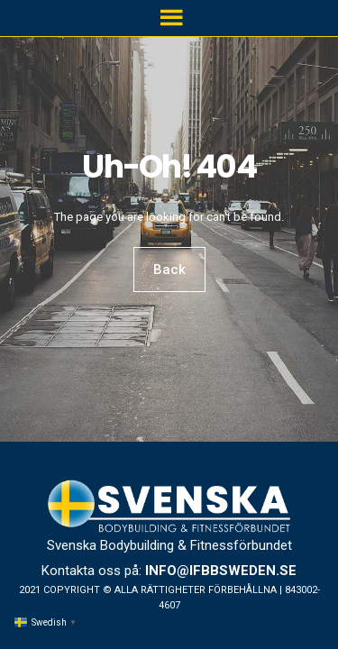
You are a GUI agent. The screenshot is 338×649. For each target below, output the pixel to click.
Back (169, 269)
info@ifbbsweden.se (221, 570)
